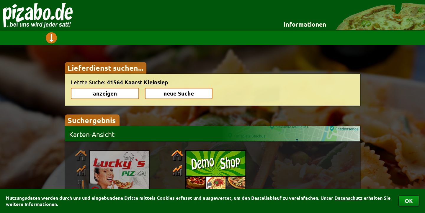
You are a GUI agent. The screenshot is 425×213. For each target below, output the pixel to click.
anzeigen (105, 93)
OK (409, 200)
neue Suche (179, 93)
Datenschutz (348, 198)
